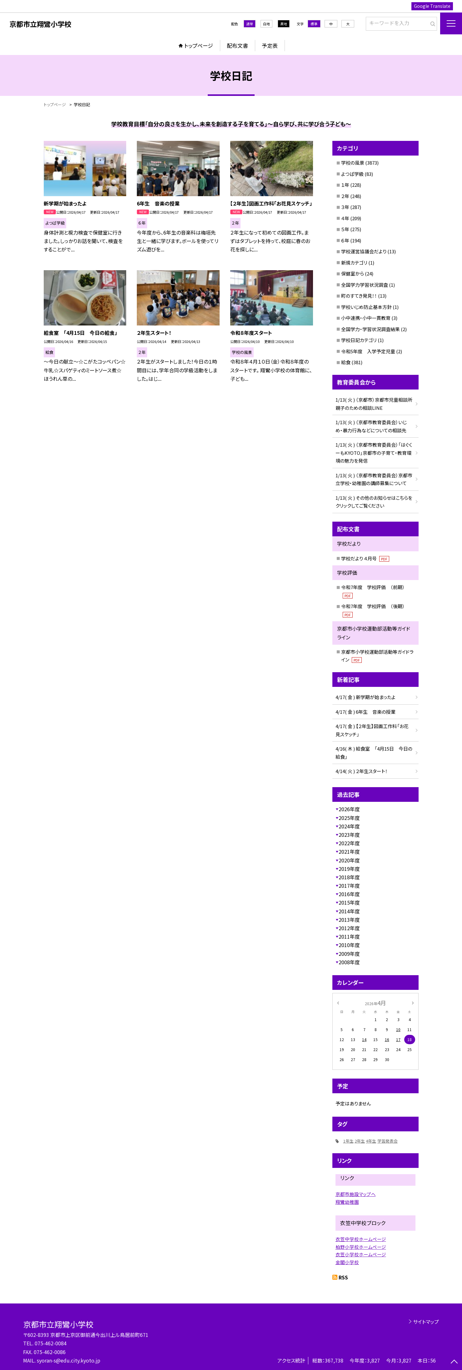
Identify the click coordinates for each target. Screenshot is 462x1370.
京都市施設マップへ (355, 1194)
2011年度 (349, 936)
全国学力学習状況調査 (364, 284)
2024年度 (349, 826)
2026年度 (349, 809)
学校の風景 (352, 162)
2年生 (360, 1141)
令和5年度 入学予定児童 (368, 351)
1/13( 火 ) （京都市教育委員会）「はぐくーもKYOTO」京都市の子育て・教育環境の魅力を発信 (373, 452)
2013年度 (349, 919)
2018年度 (349, 877)
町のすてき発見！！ (359, 295)
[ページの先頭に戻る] (454, 1362)
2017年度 (349, 885)
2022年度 (349, 843)
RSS (343, 1277)
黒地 (283, 23)
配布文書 (237, 45)
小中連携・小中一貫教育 (365, 318)
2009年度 (349, 953)
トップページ (198, 45)
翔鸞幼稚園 (347, 1202)
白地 (266, 23)
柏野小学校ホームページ (360, 1246)
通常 (249, 23)
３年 (345, 207)
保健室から (352, 273)
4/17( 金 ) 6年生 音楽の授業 (365, 711)
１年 (345, 184)
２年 (345, 196)
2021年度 (349, 851)
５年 (345, 229)
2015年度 (349, 902)
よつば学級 (352, 174)
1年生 (348, 1141)
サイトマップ (426, 1321)
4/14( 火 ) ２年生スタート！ (361, 771)
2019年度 (349, 868)
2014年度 (349, 911)
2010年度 (349, 945)
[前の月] (338, 1002)
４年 (345, 218)
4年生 (371, 1141)
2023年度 (349, 834)
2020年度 (349, 860)
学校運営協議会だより (363, 251)
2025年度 (349, 818)
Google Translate (432, 6)
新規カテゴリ (354, 262)
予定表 (270, 45)
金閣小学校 (347, 1262)
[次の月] (413, 1002)
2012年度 (349, 928)
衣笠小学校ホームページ (360, 1254)
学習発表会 (387, 1141)
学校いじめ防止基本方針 (366, 307)
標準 (313, 23)
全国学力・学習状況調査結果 (370, 329)
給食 (345, 362)
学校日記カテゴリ (359, 340)
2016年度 (349, 894)
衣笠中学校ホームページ (360, 1239)
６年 (345, 240)
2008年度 (349, 962)
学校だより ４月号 (365, 558)
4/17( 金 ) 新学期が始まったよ (365, 697)
